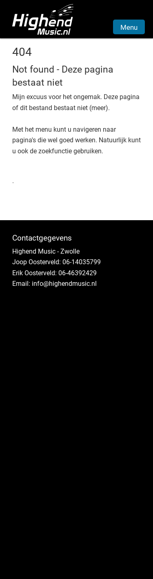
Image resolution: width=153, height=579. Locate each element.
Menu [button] (128, 27)
